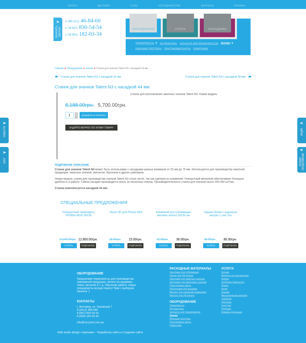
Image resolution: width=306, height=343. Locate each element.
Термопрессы (144, 43)
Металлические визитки (234, 295)
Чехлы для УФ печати (181, 275)
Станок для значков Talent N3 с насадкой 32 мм (91, 76)
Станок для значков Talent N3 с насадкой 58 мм (215, 76)
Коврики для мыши (231, 312)
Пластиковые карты (177, 48)
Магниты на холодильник (235, 275)
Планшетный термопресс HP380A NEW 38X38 (78, 213)
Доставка (104, 5)
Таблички (226, 298)
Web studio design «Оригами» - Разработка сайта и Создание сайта (100, 332)
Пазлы (224, 285)
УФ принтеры (168, 43)
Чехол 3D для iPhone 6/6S (125, 212)
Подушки (226, 308)
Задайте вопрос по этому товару (91, 127)
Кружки (225, 272)
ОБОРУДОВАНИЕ (143, 28)
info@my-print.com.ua (90, 322)
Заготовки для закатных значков (187, 279)
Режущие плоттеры (148, 48)
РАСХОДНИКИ (217, 28)
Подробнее (88, 245)
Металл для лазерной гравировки (188, 292)
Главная (59, 68)
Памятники (200, 48)
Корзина (239, 5)
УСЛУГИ (180, 28)
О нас (134, 5)
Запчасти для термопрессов (199, 43)
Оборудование (75, 68)
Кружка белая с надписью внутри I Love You (220, 213)
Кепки (224, 288)
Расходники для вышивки (183, 288)
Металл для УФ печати (182, 295)
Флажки (225, 292)
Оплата (72, 5)
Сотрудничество (169, 5)
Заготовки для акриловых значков (188, 282)
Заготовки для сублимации (184, 272)
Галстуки (226, 305)
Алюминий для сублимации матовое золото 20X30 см (173, 213)
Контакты (207, 5)
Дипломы (226, 302)
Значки (225, 43)
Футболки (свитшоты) (233, 282)
